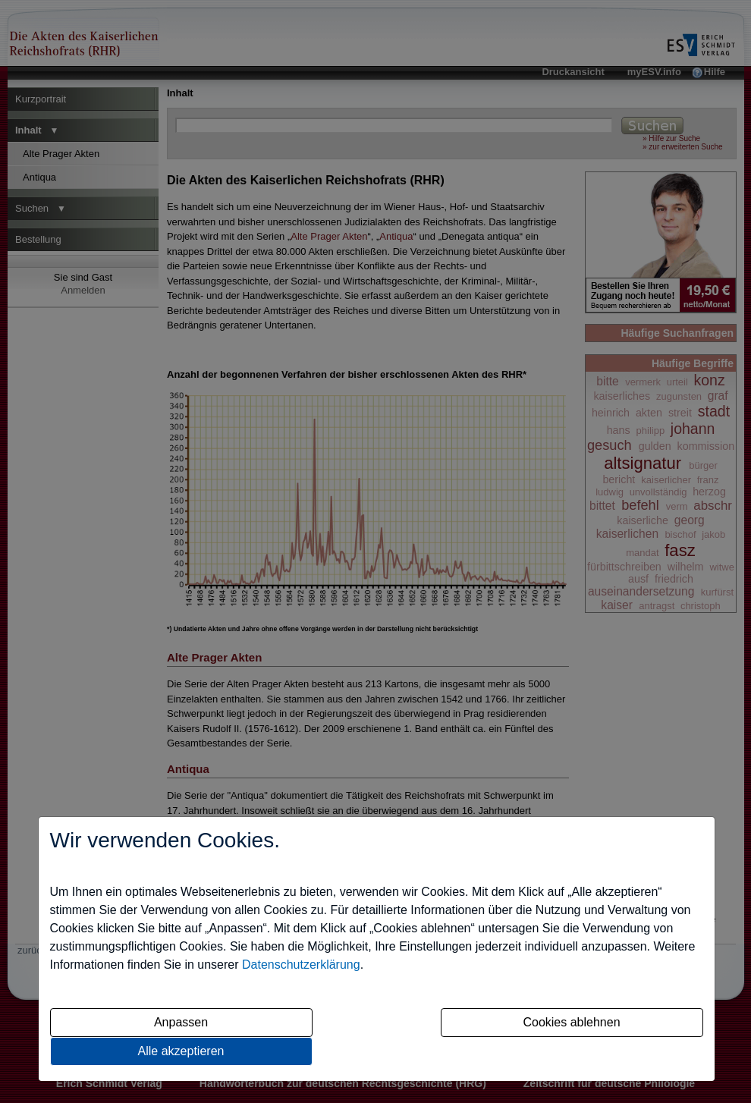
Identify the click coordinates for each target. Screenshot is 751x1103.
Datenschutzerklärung (301, 964)
